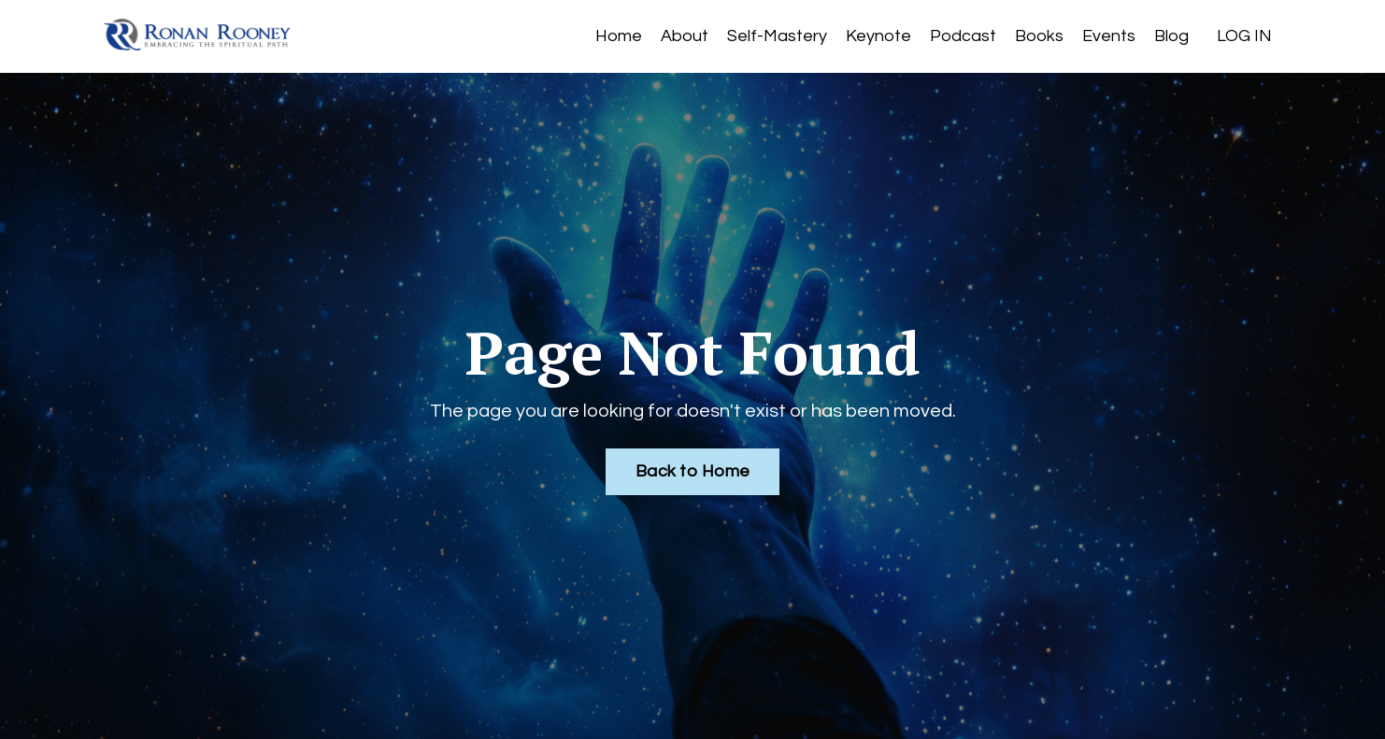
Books (1039, 36)
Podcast (963, 36)
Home (618, 36)
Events (1108, 36)
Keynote (878, 36)
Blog (1171, 36)
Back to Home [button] (692, 471)
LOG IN (1244, 36)
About (684, 36)
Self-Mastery (777, 36)
